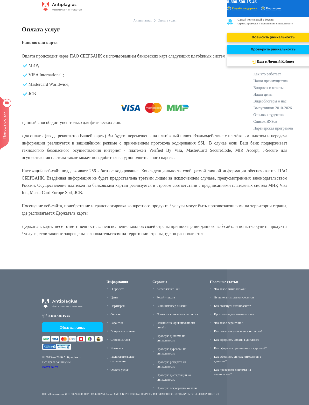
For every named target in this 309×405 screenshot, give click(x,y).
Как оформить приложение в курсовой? (240, 348)
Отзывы (116, 314)
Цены (114, 297)
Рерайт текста (165, 297)
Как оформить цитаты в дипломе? (236, 339)
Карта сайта (50, 367)
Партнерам (118, 306)
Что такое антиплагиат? (229, 289)
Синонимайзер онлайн (171, 306)
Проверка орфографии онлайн (176, 388)
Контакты (117, 348)
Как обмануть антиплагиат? (232, 306)
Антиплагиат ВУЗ (168, 289)
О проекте (117, 289)
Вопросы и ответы (123, 331)
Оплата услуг (119, 369)
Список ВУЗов (120, 339)
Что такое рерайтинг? (228, 323)
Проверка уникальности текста (177, 314)
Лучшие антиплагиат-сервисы (234, 297)
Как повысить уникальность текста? (238, 331)
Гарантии (117, 323)
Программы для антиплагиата (234, 314)
